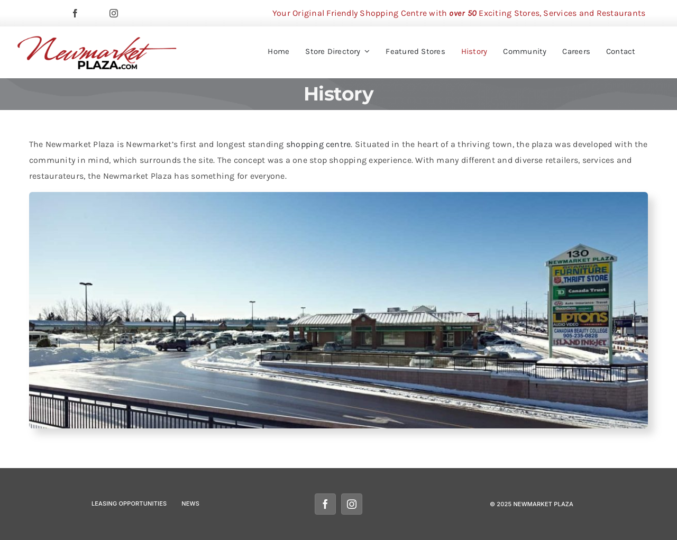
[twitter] (94, 13)
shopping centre (318, 144)
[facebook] (75, 13)
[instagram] (113, 13)
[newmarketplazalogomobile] (97, 39)
